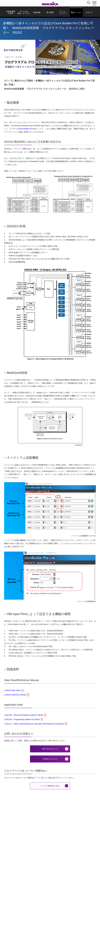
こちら (45, 402)
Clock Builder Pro (25, 129)
